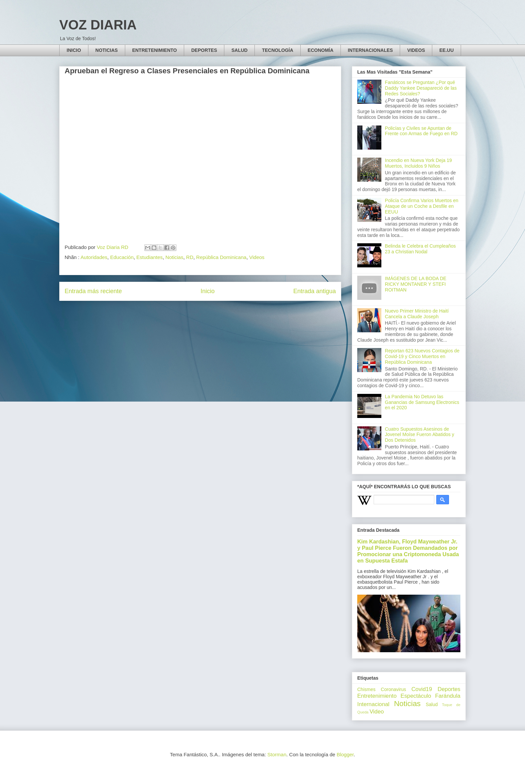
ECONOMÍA (320, 50)
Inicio (208, 291)
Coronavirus (393, 689)
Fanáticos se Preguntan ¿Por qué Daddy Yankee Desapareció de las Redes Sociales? (421, 88)
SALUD (239, 50)
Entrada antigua (314, 291)
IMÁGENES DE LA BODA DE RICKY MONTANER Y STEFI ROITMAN (416, 284)
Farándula (447, 696)
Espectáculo (415, 696)
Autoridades (94, 257)
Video (377, 711)
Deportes (449, 689)
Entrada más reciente (93, 291)
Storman (277, 754)
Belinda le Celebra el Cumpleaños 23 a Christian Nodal (420, 248)
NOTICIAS (106, 50)
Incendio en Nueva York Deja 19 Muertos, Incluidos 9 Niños (418, 163)
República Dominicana (221, 257)
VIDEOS (416, 50)
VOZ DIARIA (98, 24)
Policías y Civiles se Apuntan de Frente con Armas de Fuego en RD (421, 131)
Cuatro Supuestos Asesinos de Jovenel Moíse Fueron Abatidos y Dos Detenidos (419, 434)
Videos (257, 257)
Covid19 (421, 689)
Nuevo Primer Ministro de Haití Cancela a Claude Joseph (417, 313)
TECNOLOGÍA (277, 50)
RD (190, 257)
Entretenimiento (377, 696)
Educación (122, 257)
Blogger (345, 754)
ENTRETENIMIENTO (154, 50)
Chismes (366, 689)
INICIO (74, 50)
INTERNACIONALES (370, 50)
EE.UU (446, 50)
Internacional (373, 704)
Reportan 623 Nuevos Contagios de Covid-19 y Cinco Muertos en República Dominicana (422, 356)
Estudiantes (149, 257)
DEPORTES (204, 50)
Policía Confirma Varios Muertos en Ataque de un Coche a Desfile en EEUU (421, 206)
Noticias (174, 257)
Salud (432, 704)
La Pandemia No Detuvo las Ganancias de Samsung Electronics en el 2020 (422, 402)
